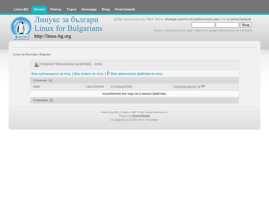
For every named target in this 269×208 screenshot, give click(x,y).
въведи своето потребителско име (192, 19)
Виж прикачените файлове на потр (136, 73)
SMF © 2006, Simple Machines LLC (150, 112)
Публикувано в (189, 87)
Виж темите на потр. (89, 73)
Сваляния (95, 86)
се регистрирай (239, 19)
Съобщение (121, 86)
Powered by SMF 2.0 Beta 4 (115, 112)
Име (36, 86)
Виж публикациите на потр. (51, 73)
